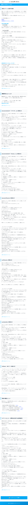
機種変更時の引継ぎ (5, 103)
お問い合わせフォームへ (6, 88)
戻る (3, 1)
